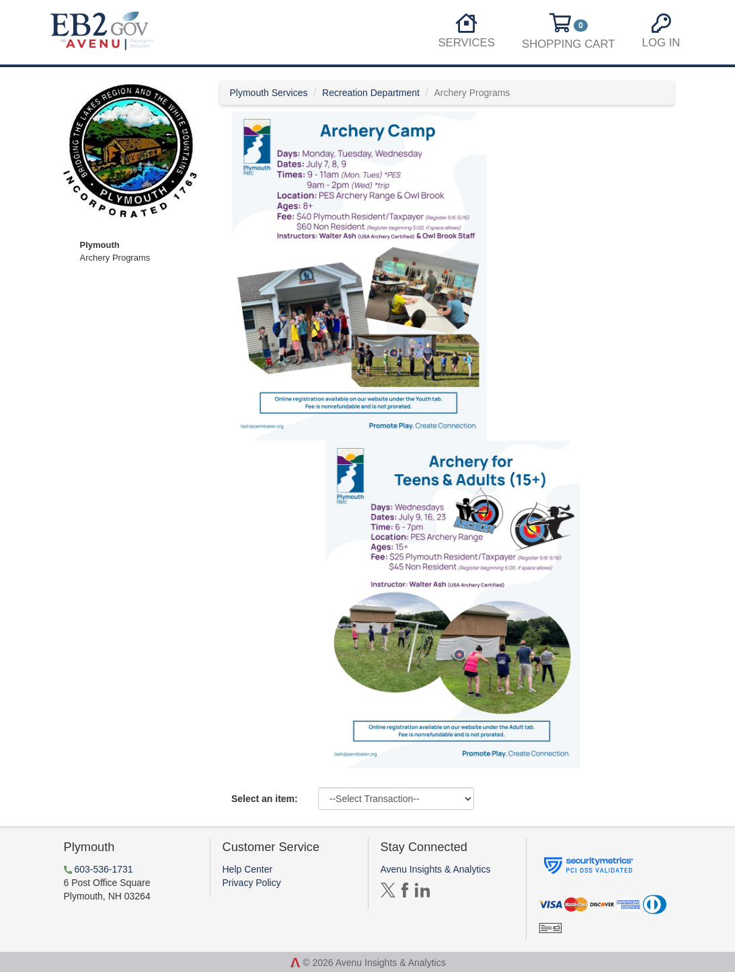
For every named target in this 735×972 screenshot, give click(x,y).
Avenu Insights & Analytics (436, 869)
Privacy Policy (252, 882)
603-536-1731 (103, 869)
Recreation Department (371, 92)
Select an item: (264, 798)
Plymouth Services (269, 92)
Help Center (248, 869)
